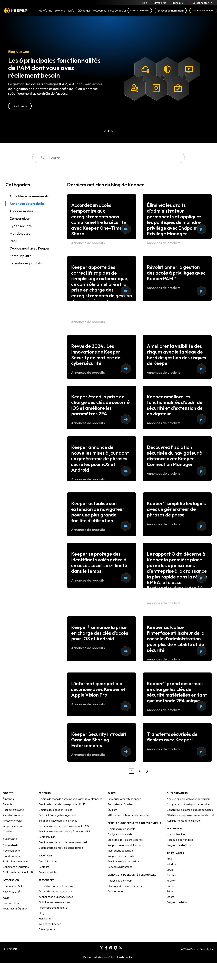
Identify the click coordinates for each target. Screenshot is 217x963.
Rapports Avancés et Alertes (124, 845)
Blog (144, 2)
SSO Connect (11, 892)
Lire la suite (20, 106)
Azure (6, 897)
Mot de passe (20, 233)
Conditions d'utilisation (16, 866)
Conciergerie (115, 891)
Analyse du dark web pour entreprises (189, 804)
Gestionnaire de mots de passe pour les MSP (64, 826)
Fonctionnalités (47, 872)
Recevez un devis (139, 10)
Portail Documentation (16, 861)
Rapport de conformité (121, 856)
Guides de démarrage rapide (55, 891)
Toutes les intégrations (16, 908)
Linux (170, 869)
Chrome (171, 875)
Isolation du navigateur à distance (57, 820)
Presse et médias (13, 820)
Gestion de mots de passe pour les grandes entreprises (70, 799)
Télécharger (83, 10)
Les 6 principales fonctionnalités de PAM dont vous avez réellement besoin (54, 67)
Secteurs (43, 866)
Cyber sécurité (20, 226)
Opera (170, 896)
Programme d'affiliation (180, 845)
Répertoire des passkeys (52, 907)
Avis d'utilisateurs (13, 815)
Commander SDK (13, 886)
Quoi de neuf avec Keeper (29, 248)
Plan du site (45, 918)
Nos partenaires (176, 834)
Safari (170, 886)
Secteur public (20, 256)
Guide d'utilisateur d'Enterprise (56, 886)
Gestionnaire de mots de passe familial (60, 847)
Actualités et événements (29, 196)
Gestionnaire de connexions (123, 861)
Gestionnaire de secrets (121, 829)
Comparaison (19, 218)
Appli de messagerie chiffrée (183, 820)
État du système (12, 856)
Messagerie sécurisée (120, 850)
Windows (172, 864)
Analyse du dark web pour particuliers (188, 799)
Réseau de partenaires (180, 839)
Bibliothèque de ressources (54, 902)
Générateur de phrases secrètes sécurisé (190, 815)
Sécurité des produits (25, 263)
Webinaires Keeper (49, 924)
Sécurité (8, 804)
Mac (169, 859)
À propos (8, 799)
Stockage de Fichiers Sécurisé (125, 839)
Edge (170, 891)
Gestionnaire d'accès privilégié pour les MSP (64, 831)
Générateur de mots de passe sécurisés (190, 809)
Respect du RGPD (13, 809)
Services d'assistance (119, 866)
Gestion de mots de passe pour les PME (61, 804)
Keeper (16, 10)
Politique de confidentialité (18, 872)
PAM (13, 241)
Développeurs (46, 929)
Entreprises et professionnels (124, 799)
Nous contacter (12, 850)
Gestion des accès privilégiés (55, 809)
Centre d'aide (10, 845)
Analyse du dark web (119, 834)
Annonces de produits (26, 203)
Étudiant (112, 809)
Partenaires (159, 2)
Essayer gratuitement (170, 10)
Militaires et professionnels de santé (128, 815)
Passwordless (11, 903)
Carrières (8, 831)
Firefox (171, 880)
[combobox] (108, 158)
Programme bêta (177, 902)
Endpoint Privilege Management (57, 815)
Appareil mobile (21, 211)
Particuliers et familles (120, 804)
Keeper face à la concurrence (55, 896)
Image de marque (13, 826)
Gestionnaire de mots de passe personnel (62, 842)
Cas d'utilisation (47, 861)
